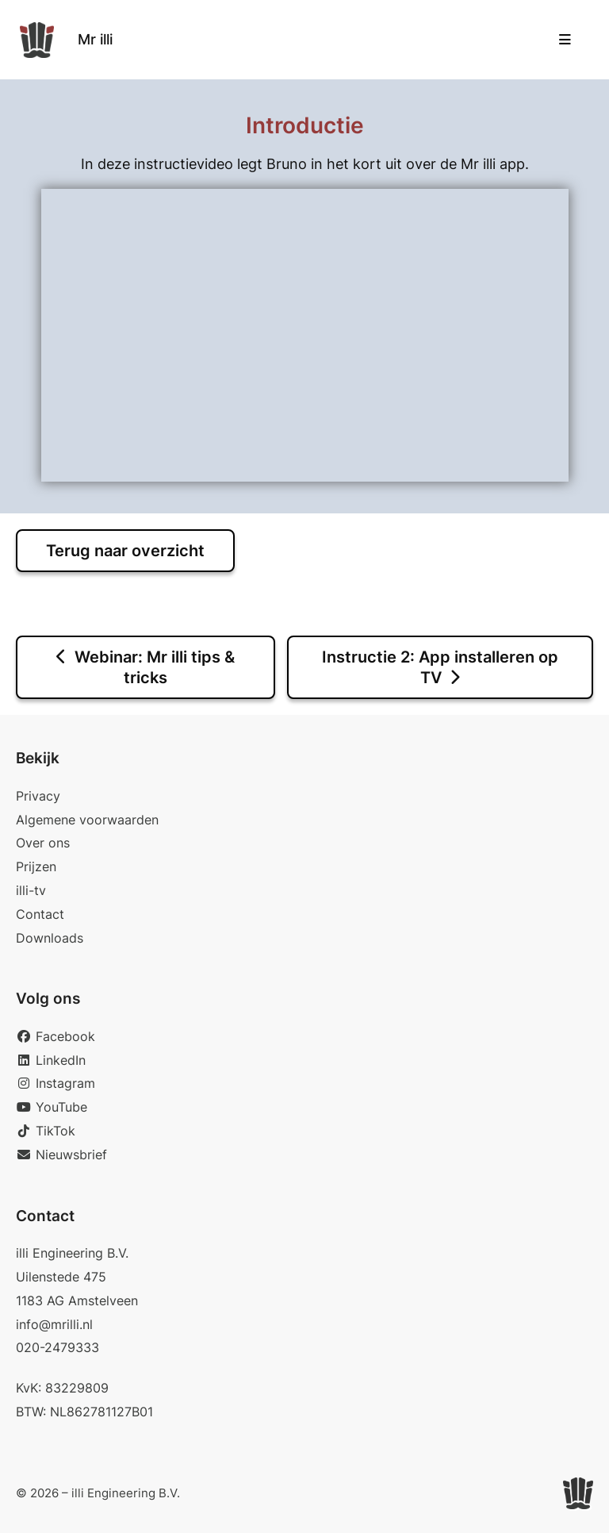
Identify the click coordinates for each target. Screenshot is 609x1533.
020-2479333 (57, 1347)
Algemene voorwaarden (87, 820)
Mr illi (95, 39)
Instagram (55, 1083)
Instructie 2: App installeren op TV (440, 667)
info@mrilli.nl (54, 1324)
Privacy (38, 796)
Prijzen (36, 866)
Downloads (49, 938)
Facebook (55, 1036)
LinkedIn (51, 1060)
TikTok (45, 1131)
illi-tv (31, 890)
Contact (40, 914)
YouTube (51, 1107)
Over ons (43, 843)
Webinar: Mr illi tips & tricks (145, 667)
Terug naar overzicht (125, 550)
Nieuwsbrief (61, 1154)
